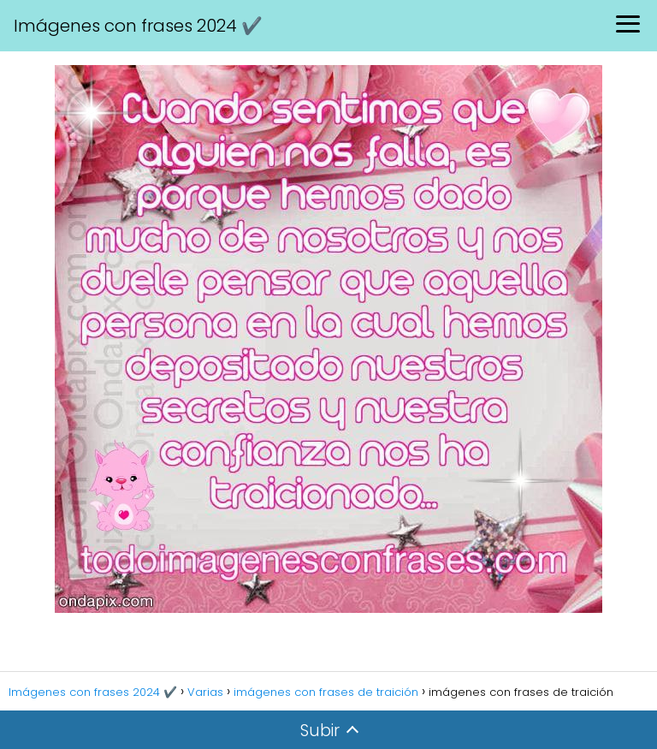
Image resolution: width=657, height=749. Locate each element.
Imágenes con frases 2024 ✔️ (138, 26)
